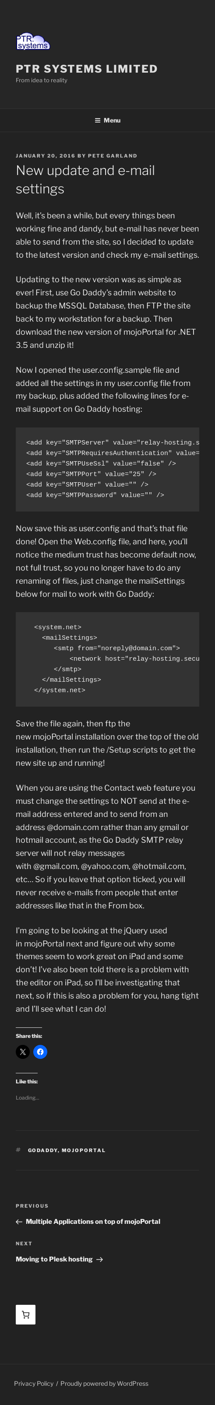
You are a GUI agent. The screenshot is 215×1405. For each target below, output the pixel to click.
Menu (107, 120)
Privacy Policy (33, 1383)
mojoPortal (84, 1150)
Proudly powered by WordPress (104, 1383)
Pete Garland (112, 156)
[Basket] (25, 1314)
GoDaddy (43, 1150)
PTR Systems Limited (87, 69)
